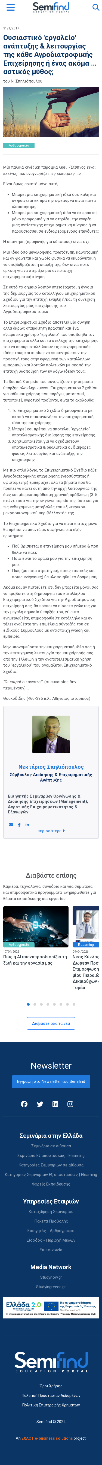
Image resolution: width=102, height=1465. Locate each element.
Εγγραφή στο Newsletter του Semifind (51, 1081)
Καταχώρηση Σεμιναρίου (51, 1211)
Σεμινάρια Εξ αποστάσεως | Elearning (51, 1155)
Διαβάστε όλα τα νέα (51, 1023)
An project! (51, 1438)
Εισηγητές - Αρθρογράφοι (51, 1230)
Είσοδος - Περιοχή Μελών (51, 1240)
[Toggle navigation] (10, 7)
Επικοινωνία (51, 1249)
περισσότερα (51, 830)
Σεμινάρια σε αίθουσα (51, 1146)
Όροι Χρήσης (51, 1386)
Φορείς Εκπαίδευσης (51, 1184)
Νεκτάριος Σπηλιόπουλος (51, 767)
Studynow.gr (51, 1277)
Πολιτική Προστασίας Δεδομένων (51, 1395)
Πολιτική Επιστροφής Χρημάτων (51, 1405)
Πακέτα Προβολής (51, 1221)
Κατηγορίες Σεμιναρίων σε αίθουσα (51, 1165)
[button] (28, 1004)
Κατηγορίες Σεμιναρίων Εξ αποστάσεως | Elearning (51, 1174)
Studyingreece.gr (51, 1286)
